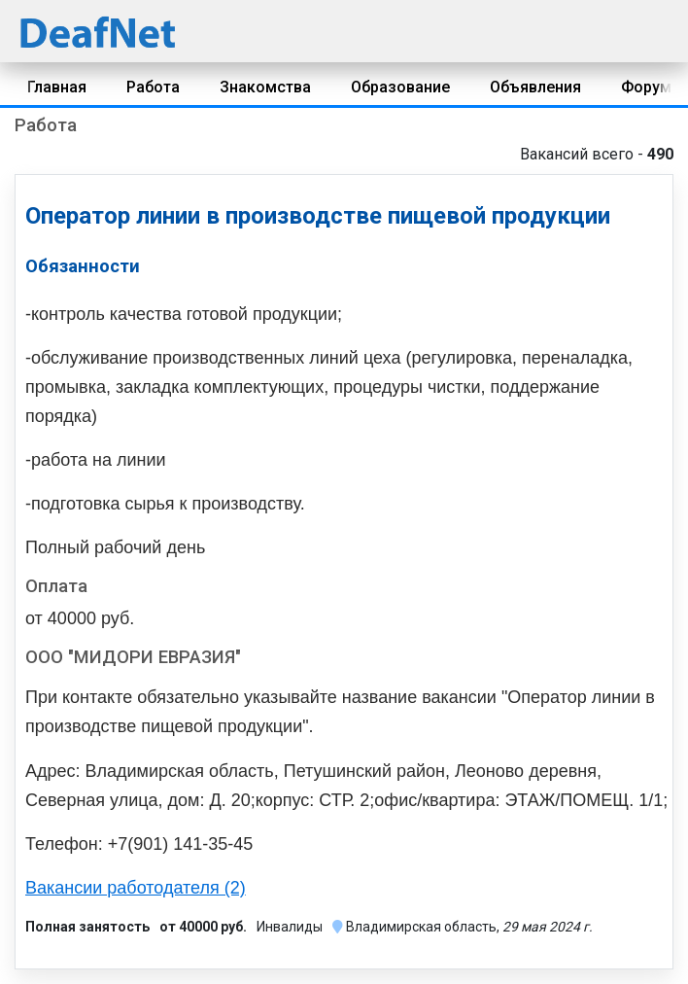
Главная (56, 87)
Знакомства (265, 87)
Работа (153, 87)
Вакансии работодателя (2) (135, 887)
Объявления (535, 87)
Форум (646, 87)
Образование (400, 87)
